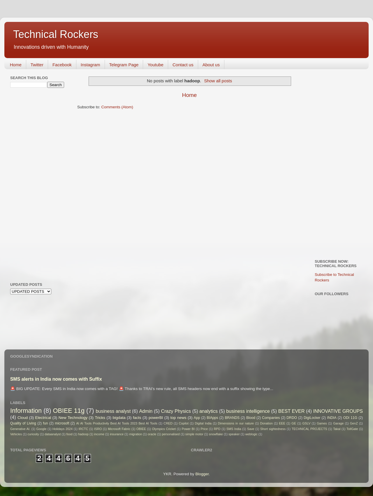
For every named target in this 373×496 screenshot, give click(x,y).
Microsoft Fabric (119, 429)
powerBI (156, 417)
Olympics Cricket (164, 429)
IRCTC (83, 429)
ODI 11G (350, 418)
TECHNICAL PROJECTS (309, 429)
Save (250, 429)
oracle (152, 434)
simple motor (194, 434)
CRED (168, 423)
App (197, 418)
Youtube (155, 64)
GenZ (354, 423)
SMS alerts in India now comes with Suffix (56, 379)
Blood (250, 418)
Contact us (183, 64)
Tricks (100, 417)
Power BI (188, 429)
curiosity (33, 434)
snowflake (216, 434)
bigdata (118, 417)
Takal (336, 429)
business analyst (113, 411)
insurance (117, 434)
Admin (145, 411)
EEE (282, 423)
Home (16, 64)
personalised (171, 434)
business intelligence (248, 411)
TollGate (352, 429)
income (99, 434)
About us (211, 64)
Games (322, 423)
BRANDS (232, 418)
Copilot (184, 423)
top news (178, 417)
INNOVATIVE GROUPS (338, 411)
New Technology (73, 417)
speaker (234, 434)
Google (41, 429)
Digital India (203, 423)
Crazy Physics (176, 411)
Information (26, 410)
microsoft (62, 423)
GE (293, 423)
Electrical (43, 417)
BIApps (212, 418)
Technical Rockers (55, 34)
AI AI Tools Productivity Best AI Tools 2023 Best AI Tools (116, 423)
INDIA (331, 418)
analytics (208, 411)
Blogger (202, 474)
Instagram (90, 64)
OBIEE (141, 429)
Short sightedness (273, 429)
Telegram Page (124, 64)
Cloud (22, 417)
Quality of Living (23, 423)
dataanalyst (53, 434)
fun (45, 423)
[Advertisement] (33, 184)
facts (137, 417)
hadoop (83, 434)
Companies (271, 418)
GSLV (306, 423)
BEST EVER (291, 411)
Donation (266, 423)
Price (204, 429)
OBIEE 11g (69, 410)
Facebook (62, 64)
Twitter (37, 64)
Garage (338, 423)
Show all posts (218, 81)
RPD (217, 429)
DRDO (291, 418)
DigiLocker (312, 418)
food (69, 434)
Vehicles (16, 434)
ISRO (98, 429)
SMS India (233, 429)
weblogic (251, 434)
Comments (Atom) (117, 107)
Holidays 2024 (62, 429)
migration (135, 434)
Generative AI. (20, 429)
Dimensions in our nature (236, 423)
